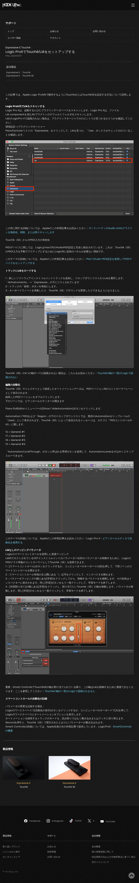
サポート (10, 23)
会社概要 (96, 846)
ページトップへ (132, 876)
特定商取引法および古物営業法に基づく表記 (113, 856)
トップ (10, 31)
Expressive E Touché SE (20, 75)
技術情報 (51, 851)
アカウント (55, 37)
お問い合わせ (99, 31)
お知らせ (54, 31)
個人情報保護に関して (103, 851)
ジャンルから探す (11, 851)
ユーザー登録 (14, 37)
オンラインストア (11, 856)
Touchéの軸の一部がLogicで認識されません (70, 691)
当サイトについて (100, 862)
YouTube (107, 821)
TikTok (76, 821)
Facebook (32, 821)
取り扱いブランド (11, 846)
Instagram (55, 821)
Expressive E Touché (18, 72)
